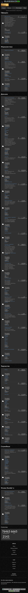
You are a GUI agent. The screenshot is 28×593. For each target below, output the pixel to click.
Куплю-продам (8, 233)
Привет (6, 110)
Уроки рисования (8, 200)
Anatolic (6, 523)
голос (6, 274)
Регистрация (19, 7)
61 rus (6, 242)
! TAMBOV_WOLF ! (8, 360)
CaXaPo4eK (7, 294)
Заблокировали (8, 73)
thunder (6, 483)
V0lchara (6, 89)
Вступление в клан (7, 356)
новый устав (6, 39)
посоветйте (7, 428)
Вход (25, 7)
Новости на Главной (9, 50)
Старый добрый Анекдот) (7, 376)
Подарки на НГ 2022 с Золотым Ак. (7, 402)
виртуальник (7, 499)
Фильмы (6, 433)
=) (5, 259)
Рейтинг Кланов (14, 548)
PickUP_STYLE (8, 76)
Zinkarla (6, 135)
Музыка (6, 410)
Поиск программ (8, 505)
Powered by (7, 589)
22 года (6, 56)
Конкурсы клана (8, 296)
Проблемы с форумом (9, 450)
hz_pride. (6, 347)
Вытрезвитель (8, 313)
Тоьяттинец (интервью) (7, 86)
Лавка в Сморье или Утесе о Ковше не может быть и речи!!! (6, 340)
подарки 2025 (6, 151)
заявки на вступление (9, 349)
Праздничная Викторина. (7, 308)
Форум (14, 564)
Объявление (7, 226)
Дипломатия (7, 16)
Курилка (6, 170)
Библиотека (14, 554)
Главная (3, 7)
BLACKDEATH (19, 589)
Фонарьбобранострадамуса (11, 183)
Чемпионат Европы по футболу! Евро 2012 (7, 130)
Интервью (7, 78)
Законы (14, 550)
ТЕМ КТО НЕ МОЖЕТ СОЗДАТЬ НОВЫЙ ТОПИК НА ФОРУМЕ (7, 462)
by (14, 591)
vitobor (6, 392)
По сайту (7, 471)
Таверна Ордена (8, 61)
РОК (6, 416)
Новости (14, 562)
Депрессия (7, 178)
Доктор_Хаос (7, 419)
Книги (6, 421)
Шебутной (7, 408)
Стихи (6, 383)
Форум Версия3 (6, 480)
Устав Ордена (8, 32)
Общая (6, 137)
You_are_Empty (8, 278)
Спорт (6, 116)
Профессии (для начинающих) (8, 328)
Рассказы (7, 394)
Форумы (9, 7)
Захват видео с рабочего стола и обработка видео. (7, 517)
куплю (6, 239)
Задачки (6, 156)
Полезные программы (9, 491)
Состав (14, 566)
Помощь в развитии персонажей (9, 245)
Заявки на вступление (9, 97)
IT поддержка (8, 263)
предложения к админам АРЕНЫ (10, 218)
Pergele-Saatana (6, 230)
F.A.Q (14, 552)
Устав (14, 568)
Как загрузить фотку (7, 290)
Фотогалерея (7, 280)
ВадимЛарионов (8, 181)
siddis (6, 381)
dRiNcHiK (7, 42)
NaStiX (6, 168)
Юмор (6, 369)
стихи (6, 389)
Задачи (6, 165)
